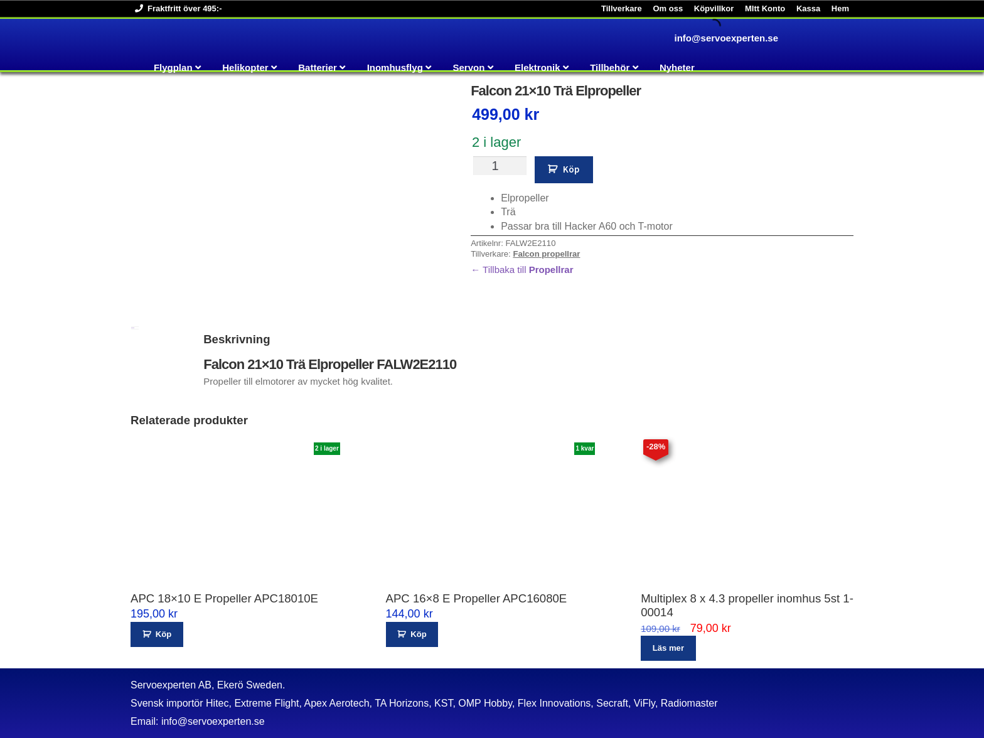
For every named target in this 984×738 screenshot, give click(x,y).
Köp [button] (163, 634)
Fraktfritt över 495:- (176, 8)
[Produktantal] (500, 165)
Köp (571, 169)
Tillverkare (621, 8)
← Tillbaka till (522, 269)
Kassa (808, 8)
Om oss (668, 8)
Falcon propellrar (546, 254)
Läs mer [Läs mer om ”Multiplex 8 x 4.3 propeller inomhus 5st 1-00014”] (668, 648)
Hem (840, 8)
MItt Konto (765, 8)
